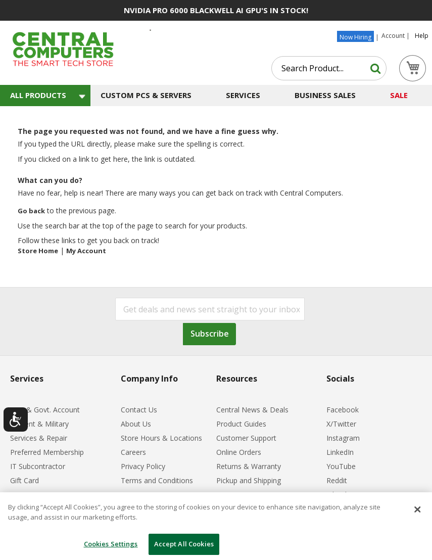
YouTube (341, 466)
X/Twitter (341, 424)
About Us (136, 424)
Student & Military (39, 424)
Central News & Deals (252, 409)
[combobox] (329, 68)
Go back (31, 210)
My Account (86, 250)
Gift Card (24, 480)
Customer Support (246, 438)
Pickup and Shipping (248, 480)
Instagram (343, 438)
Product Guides (241, 424)
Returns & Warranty (248, 466)
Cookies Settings (111, 543)
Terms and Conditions (157, 480)
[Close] (418, 509)
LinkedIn (340, 452)
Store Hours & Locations (161, 438)
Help (421, 36)
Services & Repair (38, 438)
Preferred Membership (47, 452)
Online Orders (238, 452)
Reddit (336, 480)
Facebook (342, 409)
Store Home (38, 250)
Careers (133, 452)
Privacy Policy (143, 466)
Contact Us (139, 409)
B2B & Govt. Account (45, 409)
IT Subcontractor (37, 466)
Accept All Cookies (184, 543)
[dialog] (216, 526)
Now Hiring (355, 37)
